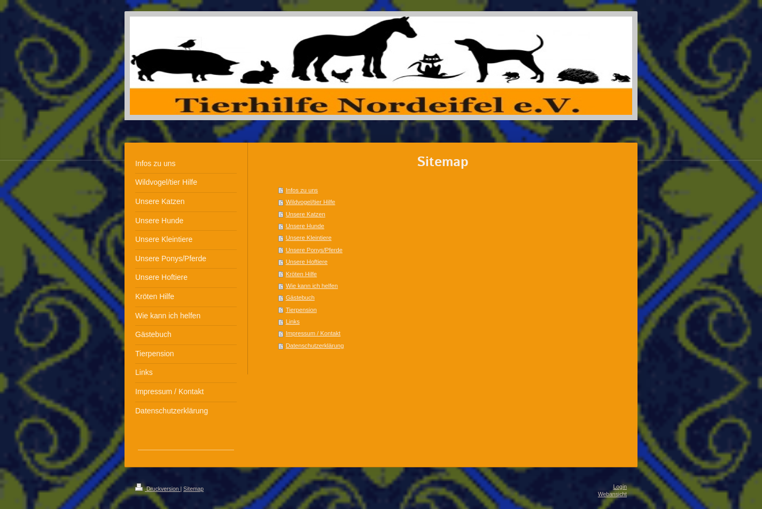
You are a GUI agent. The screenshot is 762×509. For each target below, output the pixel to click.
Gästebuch (300, 297)
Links (293, 321)
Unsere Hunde (305, 226)
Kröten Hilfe (301, 274)
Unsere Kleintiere (309, 237)
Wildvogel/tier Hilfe (311, 202)
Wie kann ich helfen (312, 286)
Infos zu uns (302, 190)
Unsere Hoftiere (307, 262)
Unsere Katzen (305, 214)
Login (620, 487)
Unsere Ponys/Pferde (314, 250)
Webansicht (612, 494)
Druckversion (157, 489)
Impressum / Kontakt (313, 333)
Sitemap (193, 489)
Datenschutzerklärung (315, 345)
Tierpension (301, 310)
